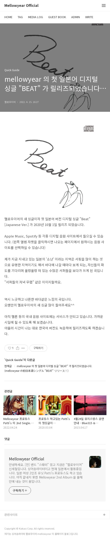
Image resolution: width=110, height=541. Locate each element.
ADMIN (75, 17)
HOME (8, 17)
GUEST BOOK (57, 17)
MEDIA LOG (35, 17)
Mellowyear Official (21, 5)
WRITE (89, 17)
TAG (20, 17)
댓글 (7, 439)
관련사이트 (11, 515)
